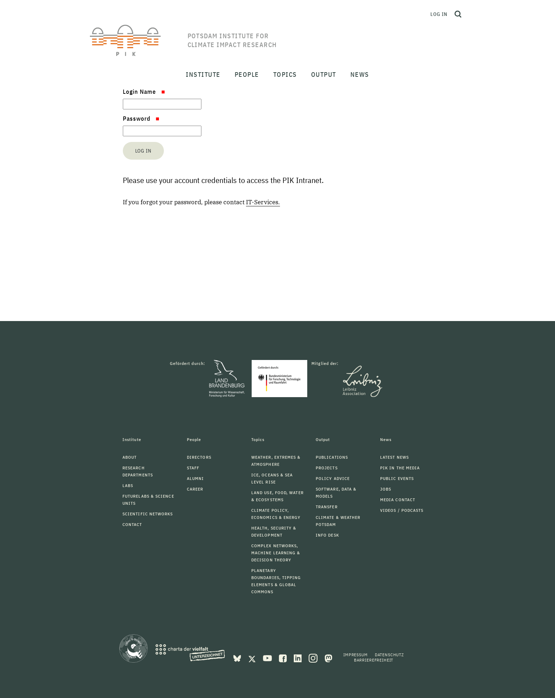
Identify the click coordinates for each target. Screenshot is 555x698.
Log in (438, 14)
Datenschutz (389, 654)
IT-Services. (263, 202)
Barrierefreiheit (373, 660)
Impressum (355, 654)
